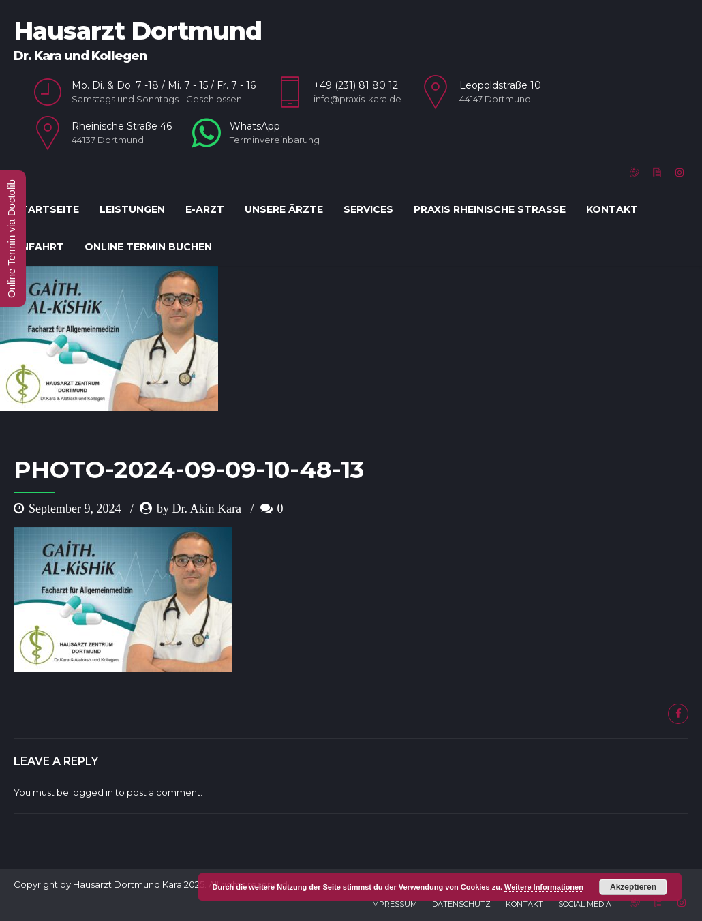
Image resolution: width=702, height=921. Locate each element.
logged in (92, 792)
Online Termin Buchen (148, 247)
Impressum (393, 904)
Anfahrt (39, 247)
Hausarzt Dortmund (138, 31)
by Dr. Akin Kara (199, 508)
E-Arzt (204, 209)
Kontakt (612, 209)
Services (368, 209)
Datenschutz (461, 904)
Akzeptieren (633, 887)
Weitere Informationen (543, 887)
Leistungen (132, 209)
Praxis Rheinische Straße (490, 209)
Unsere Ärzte (284, 209)
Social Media (584, 904)
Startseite (46, 209)
